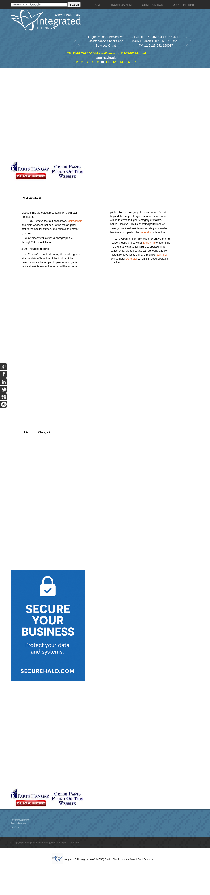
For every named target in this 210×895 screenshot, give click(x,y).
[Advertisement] (58, 114)
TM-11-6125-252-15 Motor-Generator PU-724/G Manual (106, 53)
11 (107, 62)
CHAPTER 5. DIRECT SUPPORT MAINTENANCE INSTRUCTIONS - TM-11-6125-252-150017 (155, 41)
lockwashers (75, 221)
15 (135, 62)
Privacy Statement (20, 820)
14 (128, 62)
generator (145, 232)
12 (114, 62)
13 (121, 62)
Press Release (18, 823)
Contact (15, 827)
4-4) (149, 242)
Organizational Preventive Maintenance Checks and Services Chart (105, 41)
